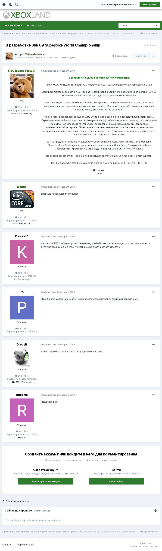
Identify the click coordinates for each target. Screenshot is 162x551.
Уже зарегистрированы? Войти (118, 4)
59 (18, 431)
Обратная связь (26, 544)
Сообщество (15, 27)
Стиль (6, 544)
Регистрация (149, 4)
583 (18, 273)
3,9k (18, 107)
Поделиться (119, 56)
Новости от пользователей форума (55, 57)
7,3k (18, 217)
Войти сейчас (116, 481)
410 (19, 328)
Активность (36, 25)
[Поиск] (135, 25)
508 (18, 376)
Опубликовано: (58, 71)
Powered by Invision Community (145, 546)
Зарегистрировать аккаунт (45, 481)
